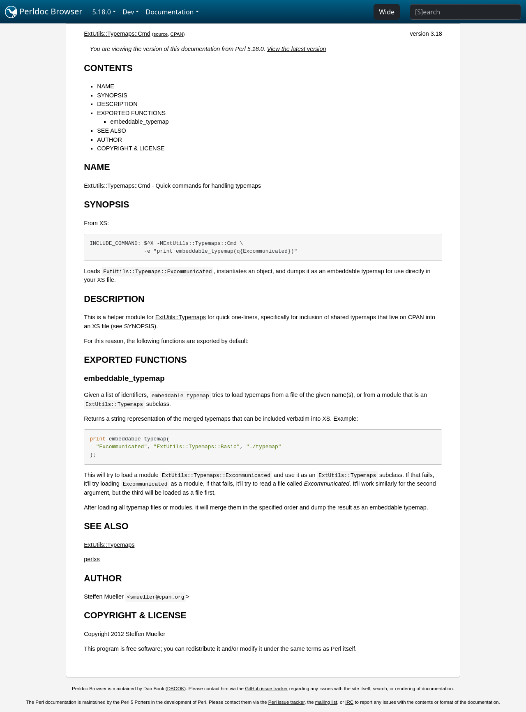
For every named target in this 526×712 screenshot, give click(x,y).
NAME (105, 86)
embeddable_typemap (139, 121)
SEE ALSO (111, 130)
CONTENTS (108, 68)
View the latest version (296, 49)
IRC (349, 702)
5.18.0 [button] (101, 11)
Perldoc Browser (44, 12)
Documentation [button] (169, 11)
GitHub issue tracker (266, 688)
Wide (386, 11)
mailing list (326, 702)
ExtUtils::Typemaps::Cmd (117, 33)
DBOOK (176, 688)
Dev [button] (128, 11)
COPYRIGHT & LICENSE (130, 148)
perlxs (91, 559)
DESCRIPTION (117, 104)
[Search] (465, 12)
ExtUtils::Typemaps (180, 317)
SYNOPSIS (112, 95)
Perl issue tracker (286, 702)
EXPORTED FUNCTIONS (131, 113)
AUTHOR (109, 139)
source (161, 34)
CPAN (177, 34)
